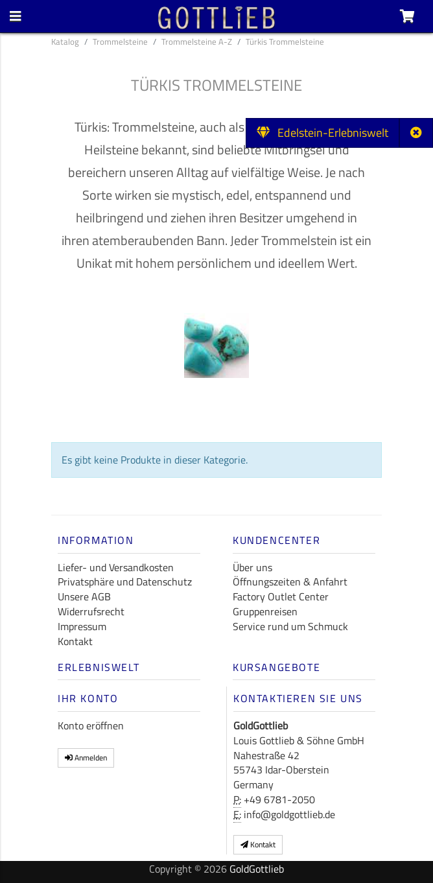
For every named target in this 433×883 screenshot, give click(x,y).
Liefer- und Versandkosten (116, 567)
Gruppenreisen (265, 611)
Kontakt (75, 641)
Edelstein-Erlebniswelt (322, 132)
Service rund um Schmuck (290, 626)
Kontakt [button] (257, 844)
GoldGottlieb (256, 869)
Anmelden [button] (86, 757)
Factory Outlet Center (281, 596)
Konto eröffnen (91, 725)
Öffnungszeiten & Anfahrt (290, 581)
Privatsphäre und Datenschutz (125, 581)
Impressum (82, 626)
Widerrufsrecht (91, 611)
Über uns (252, 567)
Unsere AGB (84, 596)
